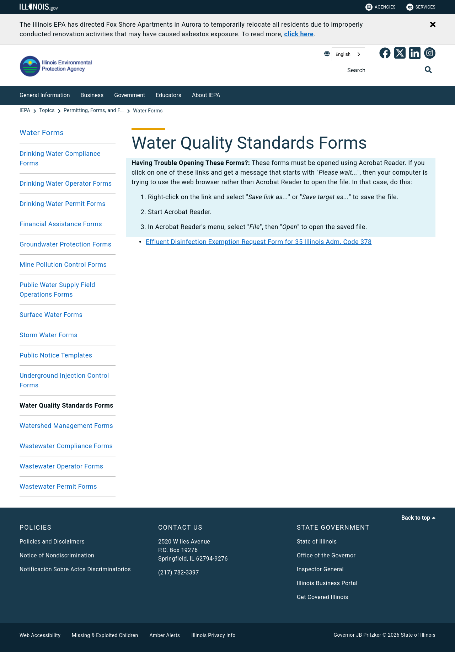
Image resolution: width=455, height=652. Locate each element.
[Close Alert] (432, 25)
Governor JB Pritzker (357, 635)
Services (420, 7)
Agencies (380, 7)
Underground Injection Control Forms (64, 380)
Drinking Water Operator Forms (66, 183)
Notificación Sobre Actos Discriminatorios (75, 569)
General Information (45, 95)
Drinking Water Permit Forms (63, 203)
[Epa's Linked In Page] (415, 54)
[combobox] (348, 54)
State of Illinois (317, 541)
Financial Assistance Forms (61, 224)
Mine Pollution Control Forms (63, 264)
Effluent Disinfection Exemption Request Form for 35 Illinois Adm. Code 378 (259, 241)
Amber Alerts (165, 635)
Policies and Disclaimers (52, 541)
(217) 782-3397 (178, 572)
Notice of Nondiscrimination (57, 555)
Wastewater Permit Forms (58, 486)
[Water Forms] (148, 110)
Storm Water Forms (48, 335)
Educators (168, 95)
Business (92, 95)
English (343, 54)
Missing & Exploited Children (105, 635)
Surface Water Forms (51, 314)
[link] (385, 54)
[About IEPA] (225, 94)
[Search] (388, 70)
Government (129, 95)
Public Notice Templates (56, 355)
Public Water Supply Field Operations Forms (57, 289)
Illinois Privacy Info (213, 635)
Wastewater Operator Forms (61, 466)
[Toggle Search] (428, 69)
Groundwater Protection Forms (65, 244)
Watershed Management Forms (66, 425)
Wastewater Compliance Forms (66, 446)
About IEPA (206, 95)
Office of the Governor (326, 555)
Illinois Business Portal (327, 583)
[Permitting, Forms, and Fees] (94, 110)
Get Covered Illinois (322, 597)
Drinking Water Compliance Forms (60, 158)
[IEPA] (26, 110)
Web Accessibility (40, 635)
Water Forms (42, 132)
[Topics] (47, 110)
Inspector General (320, 569)
